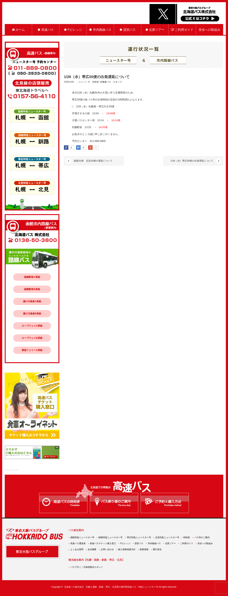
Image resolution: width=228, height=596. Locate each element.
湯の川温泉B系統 (32, 313)
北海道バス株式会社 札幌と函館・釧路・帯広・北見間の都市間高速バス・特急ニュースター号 (111, 587)
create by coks (12, 470)
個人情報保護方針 (126, 549)
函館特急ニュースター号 (82, 537)
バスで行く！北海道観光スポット (86, 567)
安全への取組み (209, 29)
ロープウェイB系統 (32, 338)
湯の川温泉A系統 (32, 301)
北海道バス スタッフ (111, 82)
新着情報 (144, 549)
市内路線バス (100, 29)
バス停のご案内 (202, 537)
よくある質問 (76, 549)
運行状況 (157, 549)
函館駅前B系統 (32, 289)
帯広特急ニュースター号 (139, 537)
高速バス (46, 29)
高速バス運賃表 (78, 543)
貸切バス (127, 29)
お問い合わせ (107, 549)
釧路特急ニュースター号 (111, 537)
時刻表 (186, 537)
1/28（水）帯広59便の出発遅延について (191, 160)
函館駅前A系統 (32, 277)
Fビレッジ (73, 29)
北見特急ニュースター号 (167, 537)
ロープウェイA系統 (32, 325)
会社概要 (92, 549)
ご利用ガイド (182, 29)
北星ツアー (155, 29)
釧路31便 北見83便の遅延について (93, 160)
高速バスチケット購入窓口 (103, 543)
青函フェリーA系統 (32, 350)
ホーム (18, 29)
